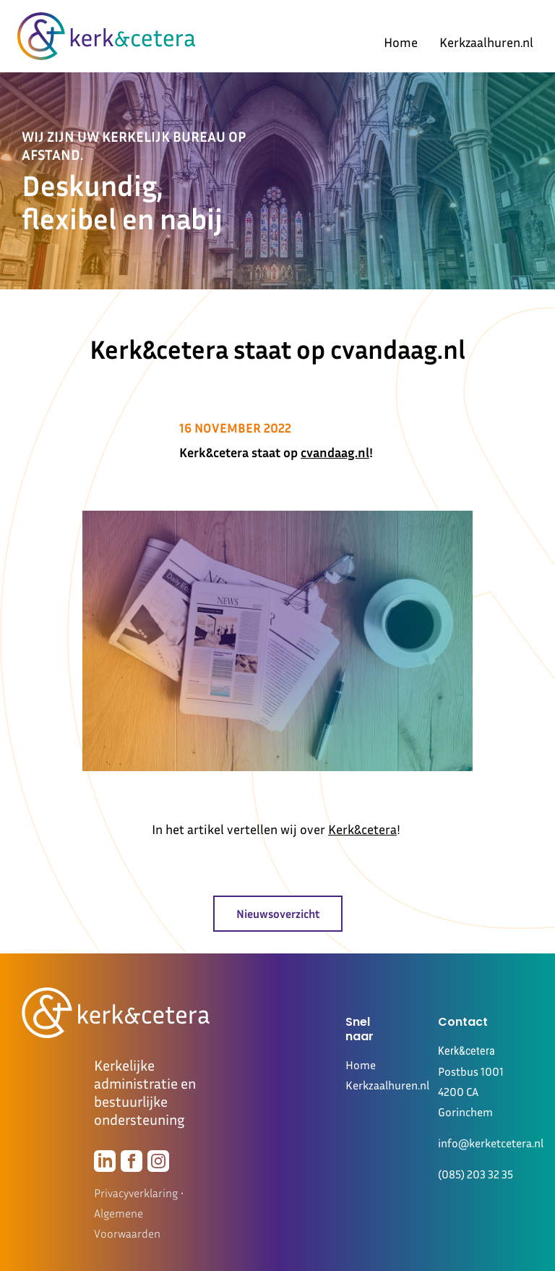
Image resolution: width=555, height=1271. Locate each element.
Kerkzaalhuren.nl (486, 42)
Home (401, 42)
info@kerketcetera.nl (490, 1143)
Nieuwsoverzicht (277, 913)
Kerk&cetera (362, 829)
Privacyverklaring (136, 1193)
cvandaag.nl (335, 452)
